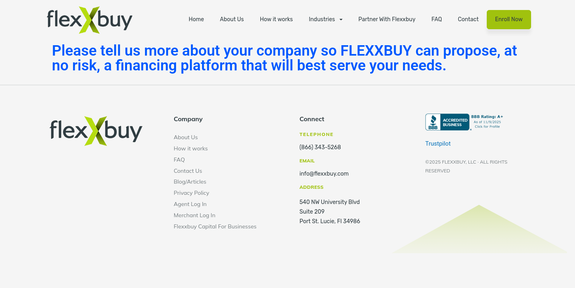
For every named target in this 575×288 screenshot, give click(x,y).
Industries (322, 19)
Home (196, 19)
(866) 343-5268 (320, 147)
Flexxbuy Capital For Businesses (215, 226)
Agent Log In (190, 204)
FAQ (436, 19)
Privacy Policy (191, 192)
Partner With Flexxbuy (387, 19)
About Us (232, 19)
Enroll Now (509, 19)
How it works (276, 19)
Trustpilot (438, 143)
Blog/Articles (190, 181)
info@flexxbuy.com (324, 173)
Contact (468, 19)
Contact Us (188, 170)
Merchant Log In (194, 215)
